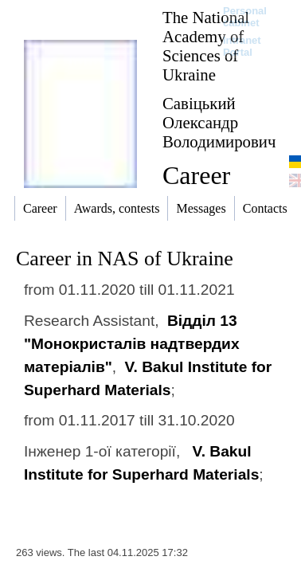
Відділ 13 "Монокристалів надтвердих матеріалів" (132, 343)
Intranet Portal (242, 46)
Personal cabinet (245, 17)
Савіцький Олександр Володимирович (219, 122)
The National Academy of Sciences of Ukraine (205, 46)
